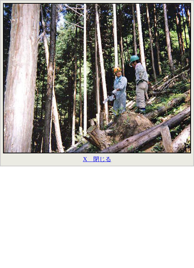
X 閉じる (97, 159)
